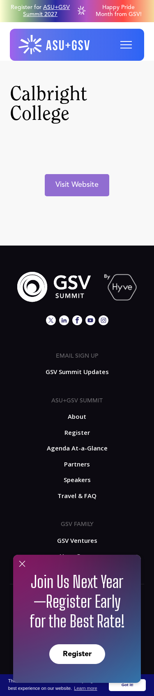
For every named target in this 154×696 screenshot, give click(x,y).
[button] (126, 45)
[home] (54, 45)
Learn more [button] (85, 688)
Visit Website (77, 184)
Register (77, 654)
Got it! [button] (127, 684)
